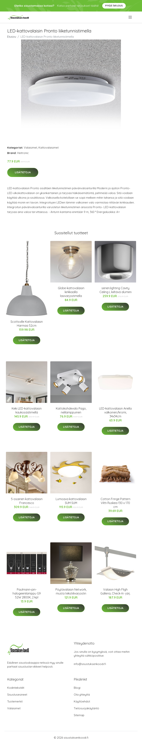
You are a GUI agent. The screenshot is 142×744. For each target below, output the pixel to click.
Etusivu (11, 36)
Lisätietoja (23, 172)
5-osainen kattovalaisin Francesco (27, 501)
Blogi (77, 687)
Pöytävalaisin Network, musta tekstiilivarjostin (71, 591)
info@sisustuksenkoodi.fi (90, 664)
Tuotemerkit (15, 701)
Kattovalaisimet (48, 147)
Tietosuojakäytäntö (86, 708)
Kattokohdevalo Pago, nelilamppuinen (71, 410)
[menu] (130, 17)
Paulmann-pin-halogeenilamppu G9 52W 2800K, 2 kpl (27, 593)
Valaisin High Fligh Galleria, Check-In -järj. (115, 591)
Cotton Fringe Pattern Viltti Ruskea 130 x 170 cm (115, 503)
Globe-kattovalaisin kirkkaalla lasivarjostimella (71, 292)
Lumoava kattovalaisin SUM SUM (71, 501)
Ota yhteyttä (82, 694)
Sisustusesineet (17, 694)
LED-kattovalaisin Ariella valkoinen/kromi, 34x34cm (115, 412)
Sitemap (79, 715)
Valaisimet (30, 147)
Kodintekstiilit (15, 687)
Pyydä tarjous (114, 5)
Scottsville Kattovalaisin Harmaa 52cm (27, 323)
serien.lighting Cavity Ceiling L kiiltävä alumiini (115, 290)
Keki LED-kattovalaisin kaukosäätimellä (27, 410)
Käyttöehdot (82, 701)
